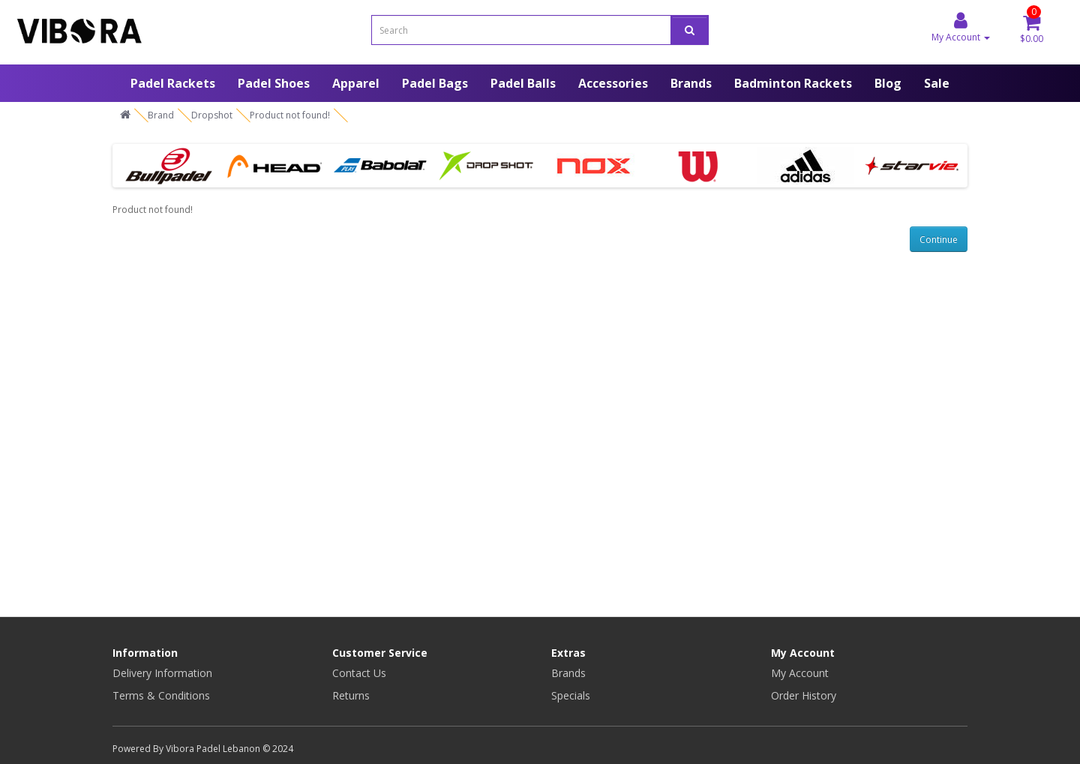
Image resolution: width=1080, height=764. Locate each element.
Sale (937, 83)
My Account (800, 673)
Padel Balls (523, 83)
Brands (691, 83)
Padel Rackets (172, 83)
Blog (888, 83)
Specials (570, 695)
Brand (161, 115)
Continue (939, 239)
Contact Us (359, 673)
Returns (351, 695)
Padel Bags (435, 83)
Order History (803, 695)
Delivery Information (162, 673)
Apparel (356, 83)
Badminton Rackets (793, 83)
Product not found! (290, 115)
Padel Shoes (274, 83)
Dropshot (211, 115)
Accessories (613, 83)
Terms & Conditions (161, 695)
